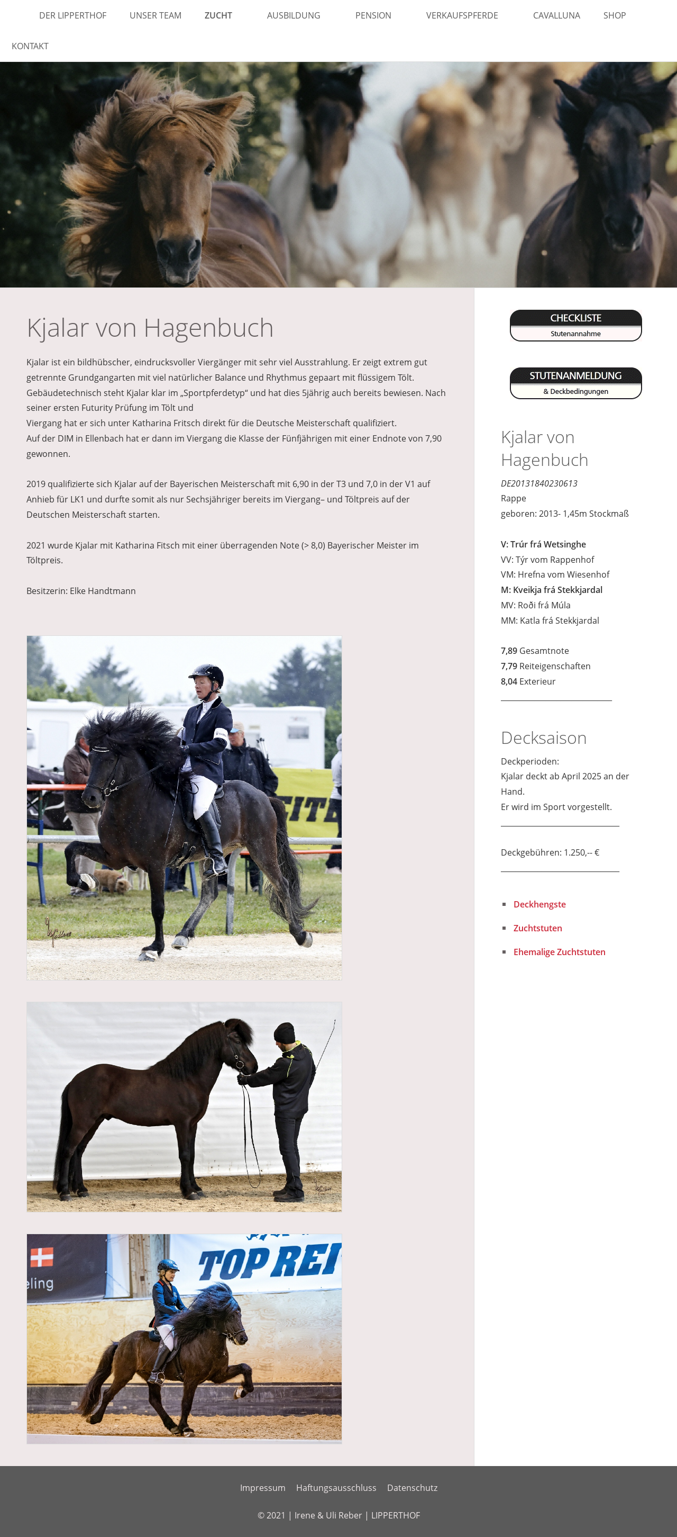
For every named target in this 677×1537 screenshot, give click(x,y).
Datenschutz (412, 1488)
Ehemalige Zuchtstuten (560, 952)
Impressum (263, 1488)
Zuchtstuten (538, 928)
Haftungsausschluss (336, 1488)
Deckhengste (540, 904)
